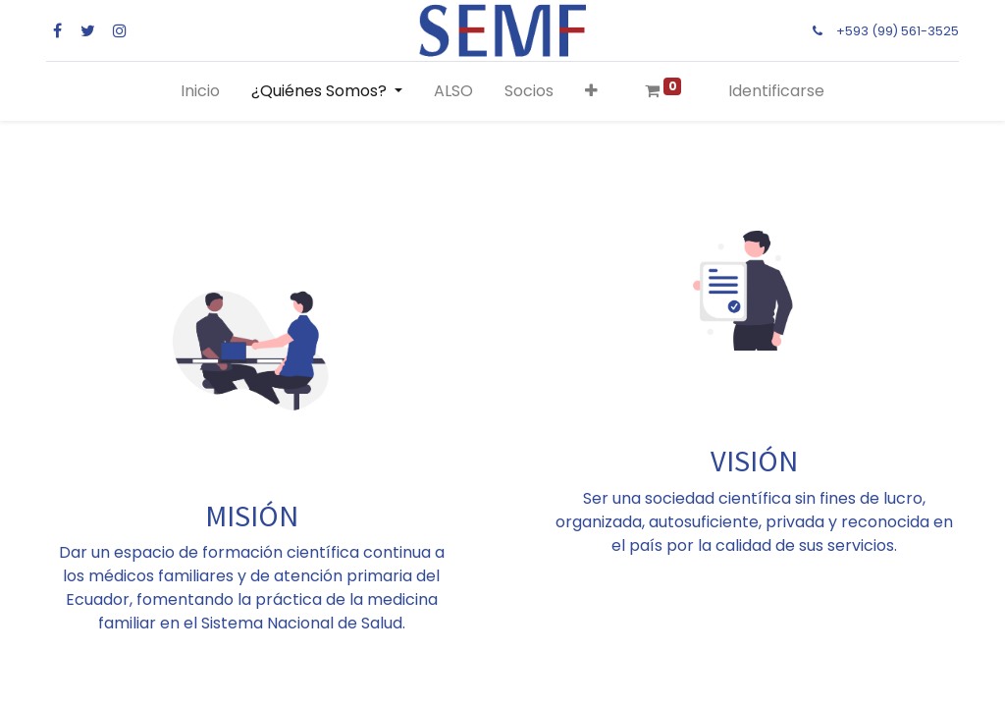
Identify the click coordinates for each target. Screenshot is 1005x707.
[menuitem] (200, 91)
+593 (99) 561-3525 (897, 31)
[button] (591, 91)
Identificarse (776, 91)
